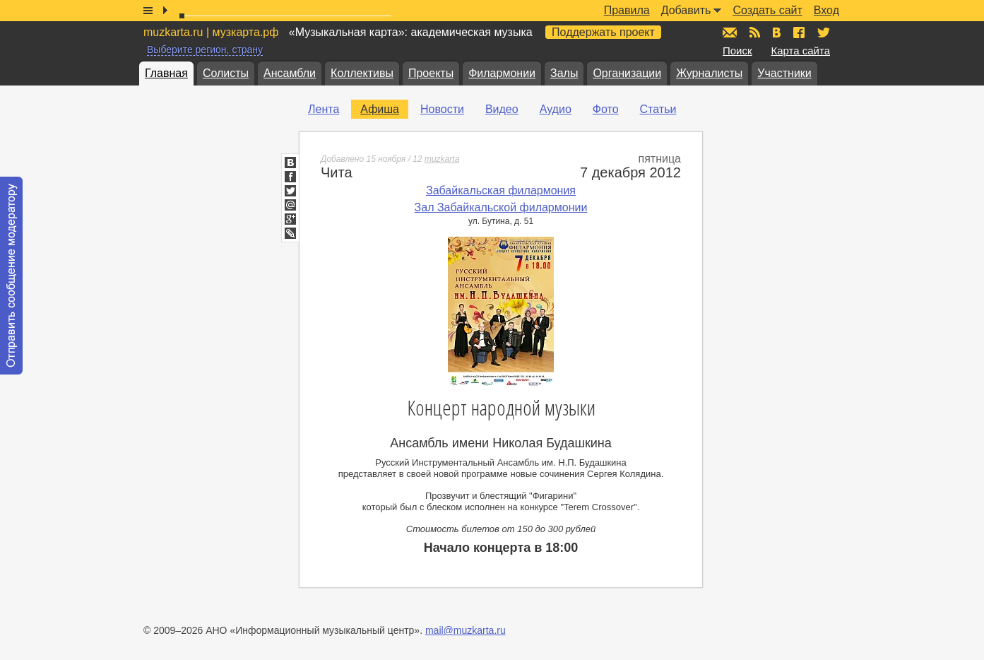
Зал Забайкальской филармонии (501, 207)
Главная (166, 73)
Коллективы (362, 73)
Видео (501, 109)
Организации (627, 73)
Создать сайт (767, 10)
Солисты (226, 73)
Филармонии (501, 73)
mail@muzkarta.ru (465, 630)
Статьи (658, 109)
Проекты (431, 73)
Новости (442, 109)
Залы (564, 73)
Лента (323, 109)
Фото (606, 109)
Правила (627, 10)
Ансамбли (289, 73)
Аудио (555, 109)
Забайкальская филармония (501, 190)
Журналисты (709, 73)
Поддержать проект (603, 32)
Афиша (379, 109)
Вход (826, 10)
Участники (784, 73)
